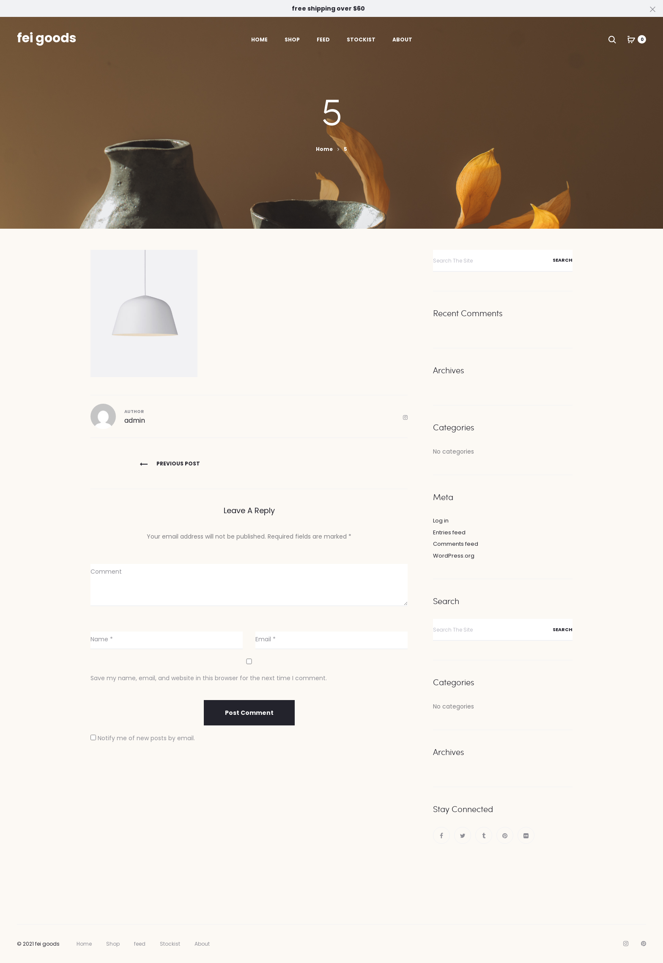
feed (323, 39)
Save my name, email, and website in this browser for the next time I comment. (208, 678)
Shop (292, 39)
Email (265, 639)
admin (134, 420)
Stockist (361, 39)
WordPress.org (453, 556)
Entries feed (449, 532)
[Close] (652, 9)
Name (101, 639)
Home (259, 39)
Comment (106, 571)
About (402, 39)
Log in (441, 521)
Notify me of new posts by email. (146, 738)
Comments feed (455, 544)
